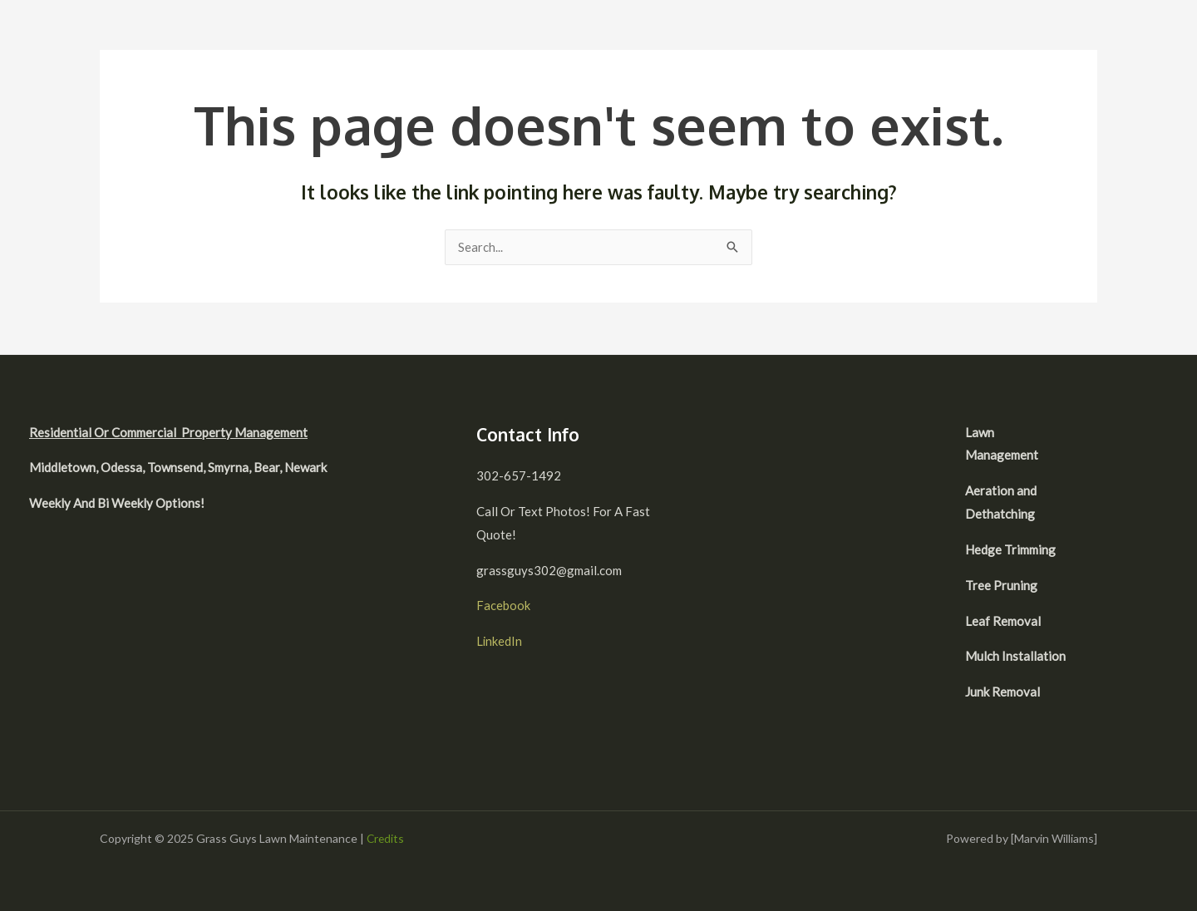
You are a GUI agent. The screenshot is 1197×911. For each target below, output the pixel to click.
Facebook (503, 605)
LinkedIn (499, 640)
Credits (386, 838)
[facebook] (1111, 433)
